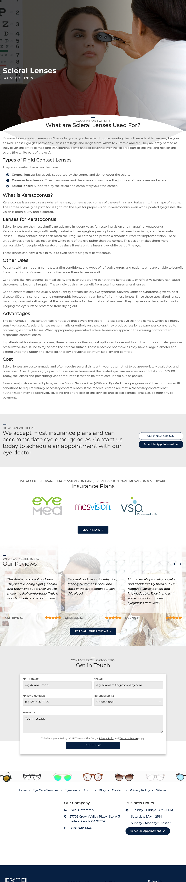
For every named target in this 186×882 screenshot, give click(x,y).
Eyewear (71, 790)
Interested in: (104, 695)
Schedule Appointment (158, 444)
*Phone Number (34, 695)
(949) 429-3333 (168, 11)
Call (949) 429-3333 (161, 436)
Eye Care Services (45, 790)
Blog (102, 790)
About (88, 790)
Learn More (91, 529)
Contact (118, 790)
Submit (93, 745)
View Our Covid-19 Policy (159, 3)
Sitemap (162, 790)
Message (29, 712)
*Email (98, 679)
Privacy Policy (106, 738)
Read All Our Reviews (91, 631)
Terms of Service (129, 738)
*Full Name (31, 679)
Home (22, 790)
